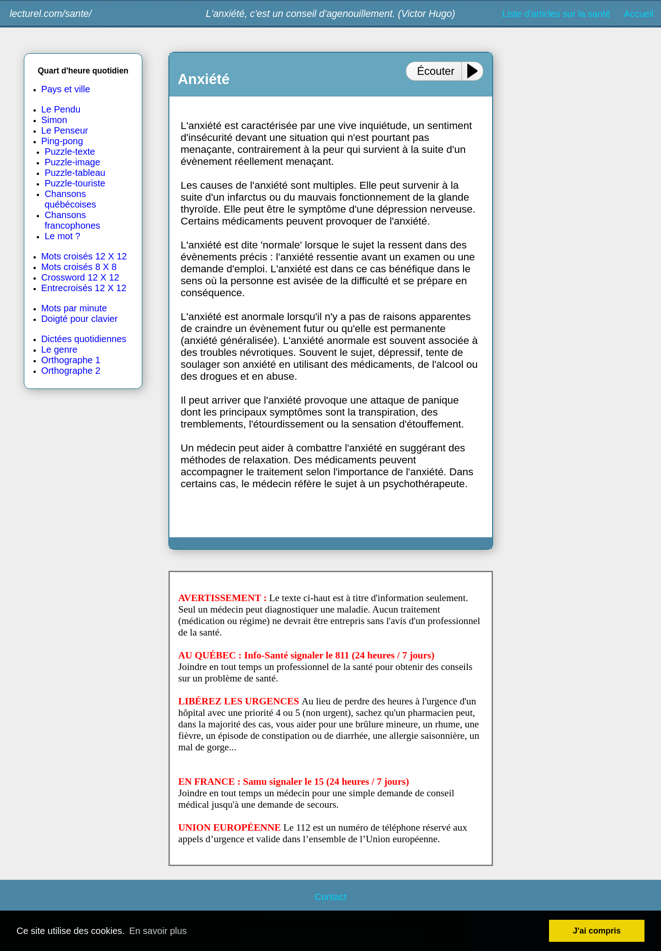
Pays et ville (65, 89)
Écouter (435, 71)
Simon (54, 120)
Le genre (59, 349)
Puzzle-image (72, 162)
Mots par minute (74, 308)
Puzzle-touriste (75, 183)
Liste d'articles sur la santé (556, 14)
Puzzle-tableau (75, 173)
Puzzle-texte (70, 151)
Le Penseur (64, 130)
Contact (331, 897)
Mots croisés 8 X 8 (79, 267)
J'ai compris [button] (597, 930)
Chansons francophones (72, 220)
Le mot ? (62, 236)
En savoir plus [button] (158, 931)
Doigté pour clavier (79, 319)
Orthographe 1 (71, 360)
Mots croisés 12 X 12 (84, 256)
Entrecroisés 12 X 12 (84, 288)
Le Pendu (61, 109)
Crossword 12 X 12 (80, 277)
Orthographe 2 (71, 371)
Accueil (638, 14)
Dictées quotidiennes (84, 339)
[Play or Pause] (475, 71)
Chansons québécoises (70, 199)
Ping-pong (62, 141)
